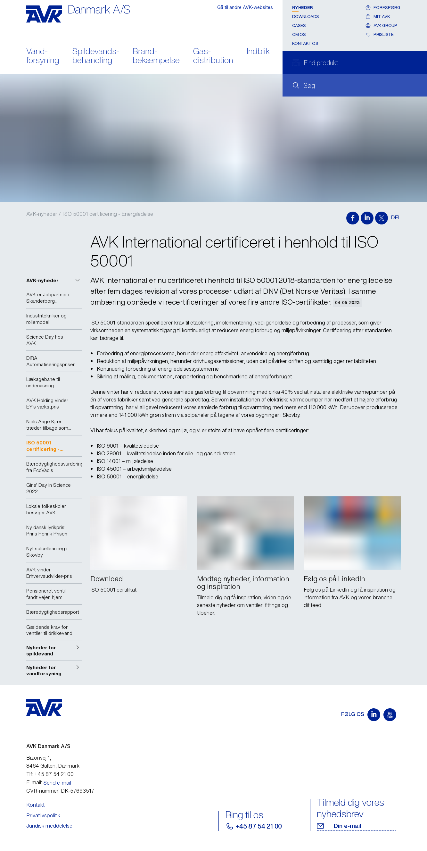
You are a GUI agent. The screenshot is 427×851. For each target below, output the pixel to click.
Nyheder (302, 7)
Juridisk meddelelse (49, 826)
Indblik (258, 51)
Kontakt (35, 805)
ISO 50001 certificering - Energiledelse (108, 214)
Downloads (305, 16)
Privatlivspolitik (43, 815)
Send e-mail (57, 783)
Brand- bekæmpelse (156, 56)
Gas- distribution (213, 56)
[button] (54, 280)
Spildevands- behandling (95, 56)
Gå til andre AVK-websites (245, 7)
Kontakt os (305, 43)
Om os (299, 34)
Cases (299, 25)
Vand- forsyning (42, 56)
